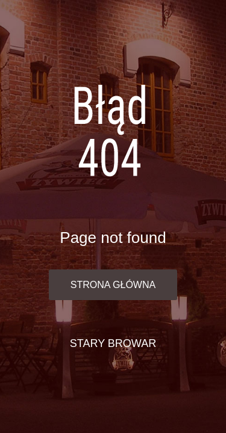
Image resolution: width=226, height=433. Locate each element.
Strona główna (113, 285)
